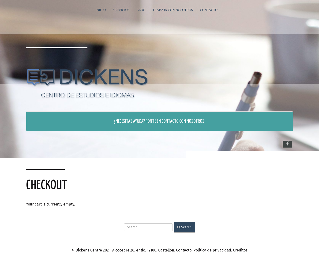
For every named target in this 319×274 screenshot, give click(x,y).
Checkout (46, 185)
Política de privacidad (212, 250)
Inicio (101, 10)
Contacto (209, 10)
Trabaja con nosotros (172, 10)
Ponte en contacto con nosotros (175, 121)
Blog (140, 10)
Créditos (240, 250)
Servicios (121, 10)
